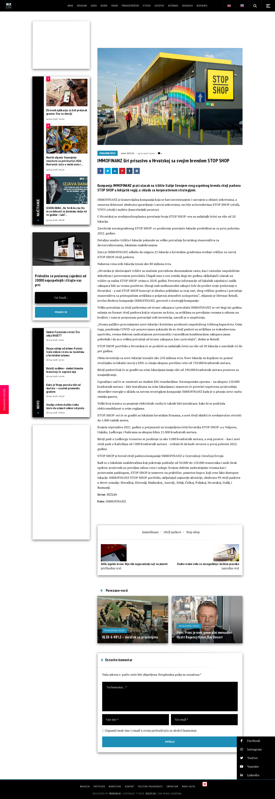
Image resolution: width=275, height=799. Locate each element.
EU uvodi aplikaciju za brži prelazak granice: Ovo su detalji (66, 111)
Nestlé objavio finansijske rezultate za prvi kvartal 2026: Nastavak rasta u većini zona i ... (64, 161)
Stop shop (193, 532)
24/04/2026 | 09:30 (55, 169)
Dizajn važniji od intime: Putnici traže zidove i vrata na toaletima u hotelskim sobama (65, 352)
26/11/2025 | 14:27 (138, 630)
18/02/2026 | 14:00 (213, 625)
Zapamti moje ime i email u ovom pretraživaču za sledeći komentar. (151, 730)
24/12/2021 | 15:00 (146, 153)
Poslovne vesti (107, 153)
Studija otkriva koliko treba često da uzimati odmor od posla (65, 406)
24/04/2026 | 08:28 (55, 219)
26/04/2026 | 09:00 (55, 412)
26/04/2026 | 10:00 (55, 376)
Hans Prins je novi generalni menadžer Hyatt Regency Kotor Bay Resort (204, 634)
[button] (256, 740)
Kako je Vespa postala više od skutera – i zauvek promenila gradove (63, 388)
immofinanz (150, 532)
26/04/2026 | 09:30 (55, 395)
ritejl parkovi (172, 532)
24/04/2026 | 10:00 (55, 118)
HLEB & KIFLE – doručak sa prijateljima (130, 637)
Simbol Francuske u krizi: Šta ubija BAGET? (63, 333)
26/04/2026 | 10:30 (55, 359)
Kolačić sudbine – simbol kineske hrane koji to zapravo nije (64, 370)
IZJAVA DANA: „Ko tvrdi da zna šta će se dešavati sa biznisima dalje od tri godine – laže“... (66, 211)
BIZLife (130, 153)
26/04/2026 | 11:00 (55, 339)
